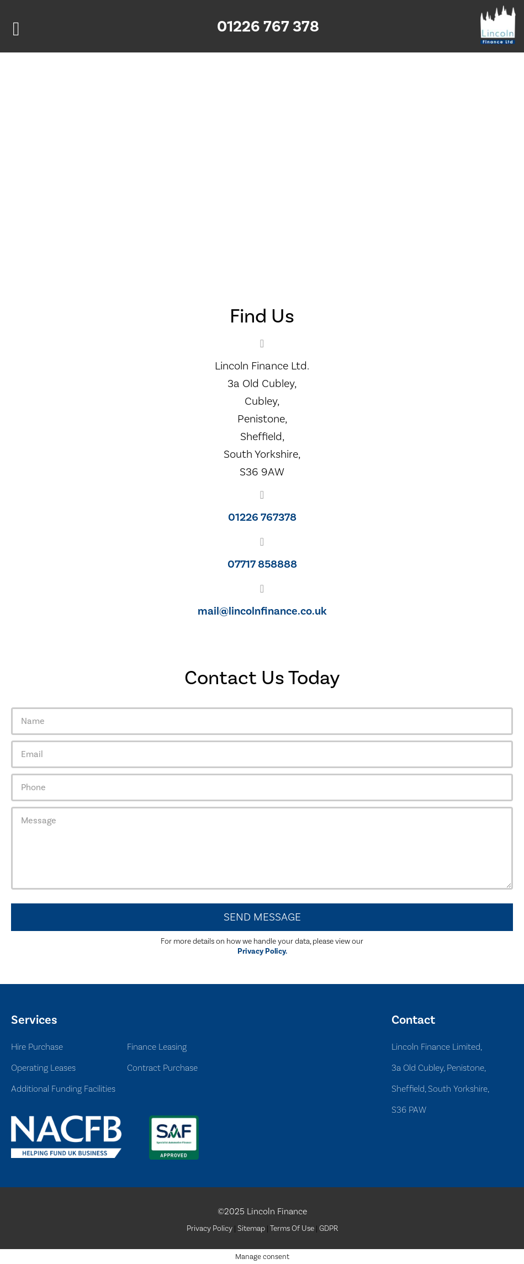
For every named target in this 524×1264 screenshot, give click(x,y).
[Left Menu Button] (16, 29)
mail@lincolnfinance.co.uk (262, 611)
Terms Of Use (292, 1229)
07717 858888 (262, 564)
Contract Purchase (162, 1067)
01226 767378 (262, 517)
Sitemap (251, 1229)
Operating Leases (43, 1067)
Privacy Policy (209, 1229)
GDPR (328, 1229)
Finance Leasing (157, 1046)
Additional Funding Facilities (63, 1088)
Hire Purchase (37, 1046)
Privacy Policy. (262, 951)
